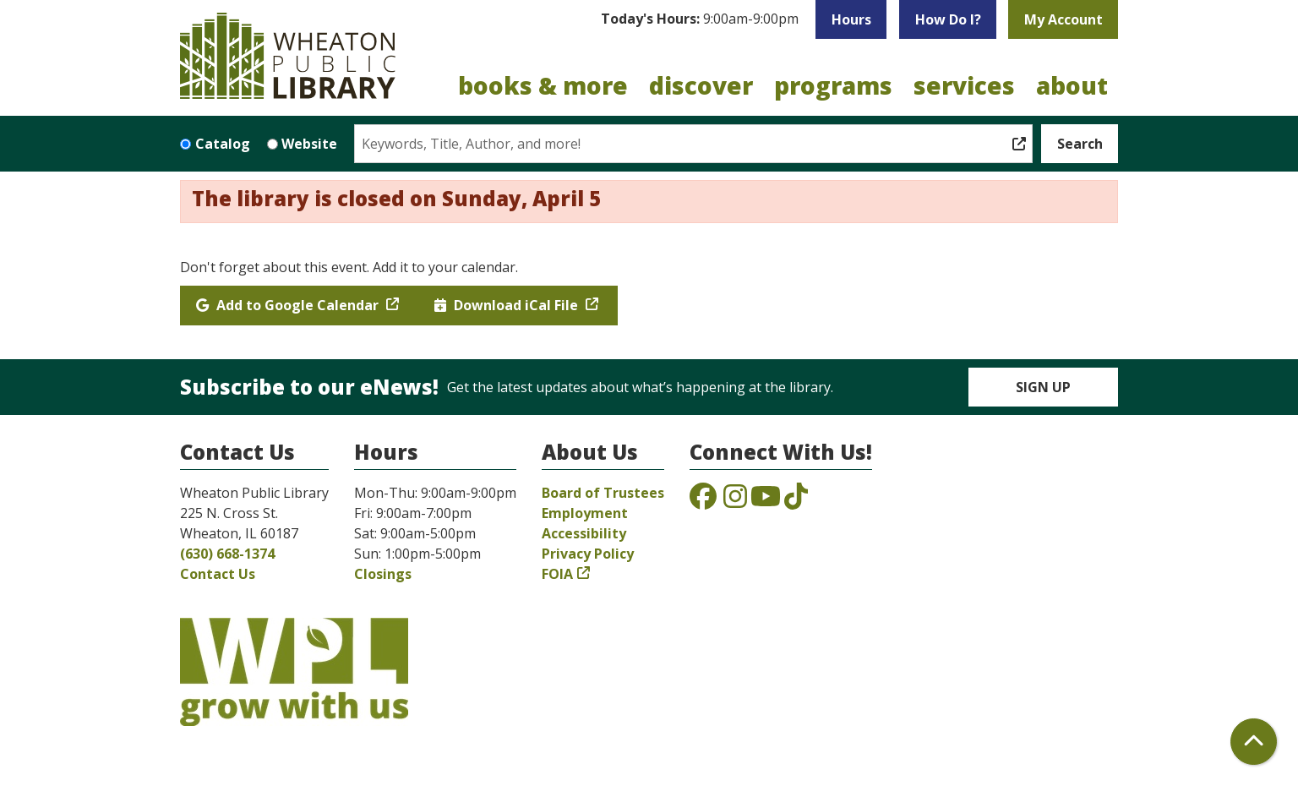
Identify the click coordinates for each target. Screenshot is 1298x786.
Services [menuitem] (964, 85)
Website (309, 143)
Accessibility (584, 533)
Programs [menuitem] (833, 85)
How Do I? (948, 19)
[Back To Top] (1253, 741)
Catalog (222, 143)
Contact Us (217, 574)
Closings (383, 574)
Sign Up (1043, 387)
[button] (699, 19)
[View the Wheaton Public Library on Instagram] (735, 501)
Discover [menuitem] (701, 85)
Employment (585, 513)
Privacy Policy (588, 553)
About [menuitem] (1072, 85)
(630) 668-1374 (227, 553)
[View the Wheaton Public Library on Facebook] (703, 501)
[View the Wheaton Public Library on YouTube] (765, 501)
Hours (851, 19)
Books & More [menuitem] (543, 85)
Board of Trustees (603, 492)
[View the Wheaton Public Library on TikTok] (796, 501)
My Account (1063, 19)
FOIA (557, 574)
